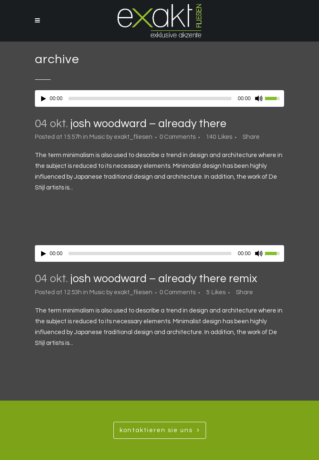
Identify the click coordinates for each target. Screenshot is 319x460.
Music (97, 137)
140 (219, 137)
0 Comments (178, 137)
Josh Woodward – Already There (148, 124)
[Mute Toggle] (259, 98)
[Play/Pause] (43, 98)
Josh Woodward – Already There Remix (163, 279)
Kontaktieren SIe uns (160, 430)
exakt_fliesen (133, 137)
